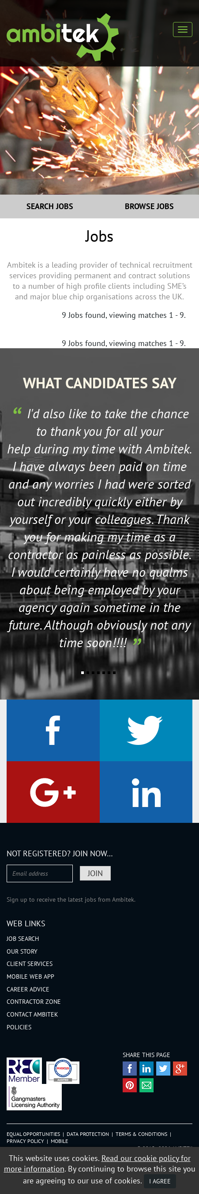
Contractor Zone (34, 1002)
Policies (19, 1027)
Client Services (30, 964)
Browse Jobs (149, 206)
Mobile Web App (30, 976)
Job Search (23, 939)
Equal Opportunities (33, 1134)
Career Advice (28, 989)
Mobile (59, 1141)
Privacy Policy (25, 1141)
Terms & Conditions (141, 1134)
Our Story (22, 951)
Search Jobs (49, 206)
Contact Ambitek (32, 1014)
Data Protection (88, 1134)
